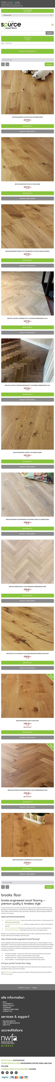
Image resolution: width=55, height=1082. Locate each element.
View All (49, 64)
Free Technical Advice (11, 1023)
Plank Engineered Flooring (12, 920)
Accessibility (8, 1004)
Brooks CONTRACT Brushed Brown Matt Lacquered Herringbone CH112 (27, 385)
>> (7, 64)
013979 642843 (8, 972)
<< (2, 64)
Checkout (27, 39)
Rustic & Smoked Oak (11, 928)
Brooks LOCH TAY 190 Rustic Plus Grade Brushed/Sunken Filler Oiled (27, 653)
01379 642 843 (27, 10)
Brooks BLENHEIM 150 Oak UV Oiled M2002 (27, 184)
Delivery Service (9, 1021)
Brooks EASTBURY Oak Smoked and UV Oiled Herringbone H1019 (27, 790)
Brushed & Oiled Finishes (12, 930)
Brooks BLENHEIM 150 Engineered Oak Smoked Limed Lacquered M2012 (27, 519)
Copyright (7, 1007)
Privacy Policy (8, 1006)
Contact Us (7, 1011)
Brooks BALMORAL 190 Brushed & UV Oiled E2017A (27, 859)
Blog (5, 1002)
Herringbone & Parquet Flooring (14, 924)
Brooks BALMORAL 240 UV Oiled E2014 (27, 720)
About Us (6, 1025)
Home (2, 43)
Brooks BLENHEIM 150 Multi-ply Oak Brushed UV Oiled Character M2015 (27, 251)
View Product (27, 126)
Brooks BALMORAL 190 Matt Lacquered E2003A (27, 452)
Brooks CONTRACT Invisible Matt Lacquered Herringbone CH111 (27, 318)
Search (49, 33)
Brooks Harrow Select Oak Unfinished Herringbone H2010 (27, 586)
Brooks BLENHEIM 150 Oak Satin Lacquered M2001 (27, 117)
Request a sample (27, 131)
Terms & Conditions (10, 1009)
